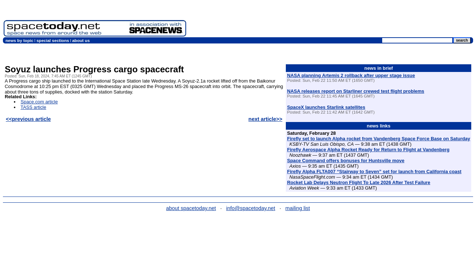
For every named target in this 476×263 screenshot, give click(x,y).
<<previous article (28, 119)
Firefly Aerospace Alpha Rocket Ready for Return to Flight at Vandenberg (368, 149)
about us (81, 40)
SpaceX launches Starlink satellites (326, 107)
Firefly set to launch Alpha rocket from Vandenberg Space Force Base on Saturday (378, 138)
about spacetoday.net (191, 208)
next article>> (266, 119)
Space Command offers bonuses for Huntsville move (345, 160)
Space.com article (39, 101)
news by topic (19, 40)
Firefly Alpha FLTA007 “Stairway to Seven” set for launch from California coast (374, 171)
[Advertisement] (339, 20)
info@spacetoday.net (250, 208)
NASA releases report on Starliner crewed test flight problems (355, 91)
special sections (53, 40)
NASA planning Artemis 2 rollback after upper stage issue (351, 75)
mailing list (297, 208)
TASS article (33, 107)
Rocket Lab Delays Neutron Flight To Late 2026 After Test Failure (358, 182)
